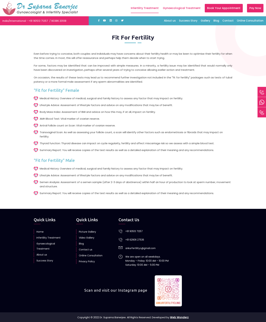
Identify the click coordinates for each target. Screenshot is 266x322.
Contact (228, 20)
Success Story (188, 20)
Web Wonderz (179, 317)
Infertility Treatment (145, 8)
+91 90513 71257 (38, 21)
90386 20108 (58, 21)
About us (170, 20)
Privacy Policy (87, 261)
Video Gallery (86, 237)
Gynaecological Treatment (182, 8)
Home (40, 231)
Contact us (85, 249)
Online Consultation (250, 20)
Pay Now (255, 8)
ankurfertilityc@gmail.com (141, 248)
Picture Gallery (87, 231)
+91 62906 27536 (135, 239)
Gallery (205, 20)
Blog (216, 20)
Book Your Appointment (223, 8)
